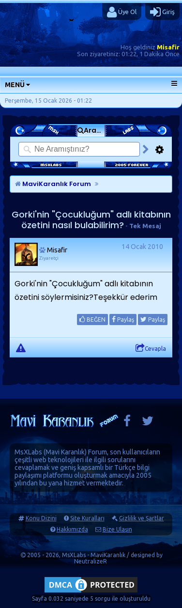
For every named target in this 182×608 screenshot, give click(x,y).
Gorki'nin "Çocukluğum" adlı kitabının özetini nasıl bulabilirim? (91, 219)
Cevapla (151, 348)
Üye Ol (121, 12)
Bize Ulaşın (117, 529)
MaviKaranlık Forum (53, 183)
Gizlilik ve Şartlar (141, 518)
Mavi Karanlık (65, 452)
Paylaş (123, 319)
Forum (97, 452)
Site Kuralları (87, 518)
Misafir (168, 47)
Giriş (162, 12)
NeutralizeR (90, 561)
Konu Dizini (41, 518)
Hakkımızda (72, 529)
